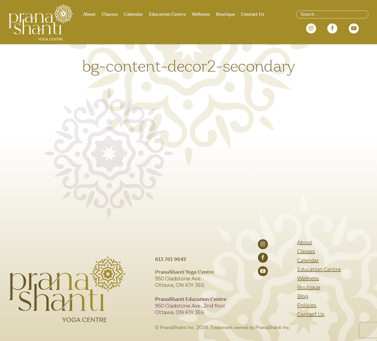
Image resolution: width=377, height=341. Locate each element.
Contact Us (252, 14)
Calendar (133, 14)
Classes (110, 14)
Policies (306, 305)
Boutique (225, 14)
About (89, 14)
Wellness (201, 14)
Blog (302, 296)
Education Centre (167, 14)
